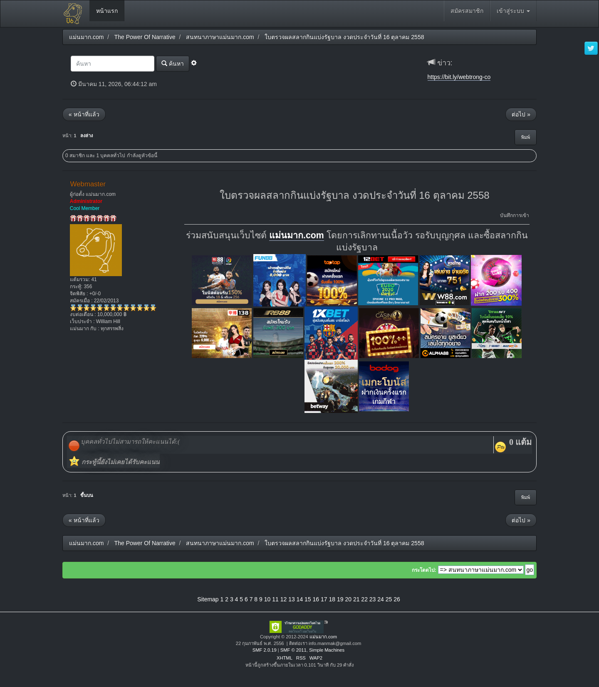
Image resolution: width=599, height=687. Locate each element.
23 (372, 599)
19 (340, 599)
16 (316, 599)
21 (356, 599)
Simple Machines (326, 649)
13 (291, 599)
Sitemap (207, 599)
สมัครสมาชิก (466, 10)
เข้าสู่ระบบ (513, 10)
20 (348, 599)
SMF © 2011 (293, 649)
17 (324, 599)
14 (300, 599)
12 (283, 599)
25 (389, 599)
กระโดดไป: (424, 570)
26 (397, 599)
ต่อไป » (521, 114)
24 (380, 599)
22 (364, 599)
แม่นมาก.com (296, 235)
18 (332, 599)
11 (275, 599)
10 (267, 599)
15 (307, 599)
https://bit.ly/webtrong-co (459, 77)
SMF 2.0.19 (264, 649)
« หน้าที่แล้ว (84, 114)
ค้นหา (172, 63)
